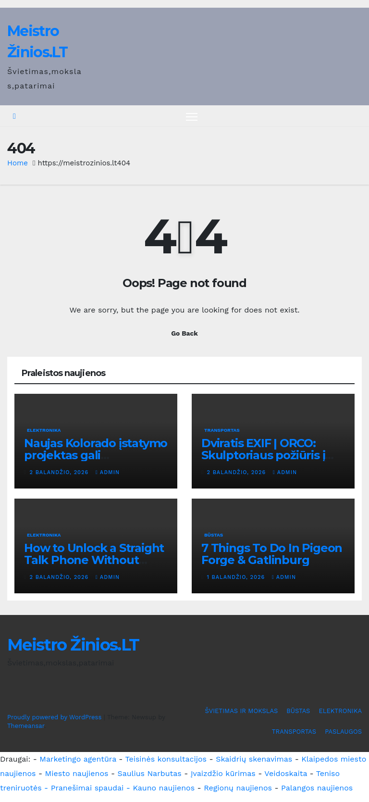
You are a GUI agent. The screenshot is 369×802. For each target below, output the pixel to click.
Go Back (184, 333)
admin (108, 472)
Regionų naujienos (238, 787)
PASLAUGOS (343, 732)
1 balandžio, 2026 (237, 578)
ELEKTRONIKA (44, 430)
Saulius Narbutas (150, 773)
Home (17, 163)
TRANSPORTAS (222, 430)
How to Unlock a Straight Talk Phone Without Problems (94, 560)
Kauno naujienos (164, 787)
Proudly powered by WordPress (55, 717)
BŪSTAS (213, 535)
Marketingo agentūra (77, 759)
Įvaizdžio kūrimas (223, 773)
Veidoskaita (285, 773)
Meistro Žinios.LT (73, 645)
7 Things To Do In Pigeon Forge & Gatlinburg (271, 554)
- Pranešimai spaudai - (88, 787)
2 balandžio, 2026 (60, 472)
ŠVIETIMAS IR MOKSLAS (241, 711)
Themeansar (25, 725)
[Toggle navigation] (192, 116)
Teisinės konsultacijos (166, 759)
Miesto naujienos (77, 773)
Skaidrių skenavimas (254, 759)
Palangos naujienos (317, 787)
